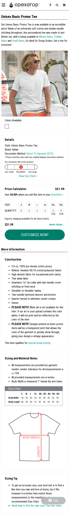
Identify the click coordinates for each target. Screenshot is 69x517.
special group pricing (39, 343)
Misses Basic (46, 36)
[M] (29, 210)
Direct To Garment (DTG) (39, 153)
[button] (21, 205)
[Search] (58, 5)
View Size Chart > (28, 176)
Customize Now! (34, 235)
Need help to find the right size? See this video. (37, 505)
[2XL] (53, 210)
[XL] (45, 210)
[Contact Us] (51, 5)
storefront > (57, 194)
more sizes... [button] (56, 224)
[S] (21, 210)
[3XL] (61, 210)
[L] (37, 210)
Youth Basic (18, 40)
